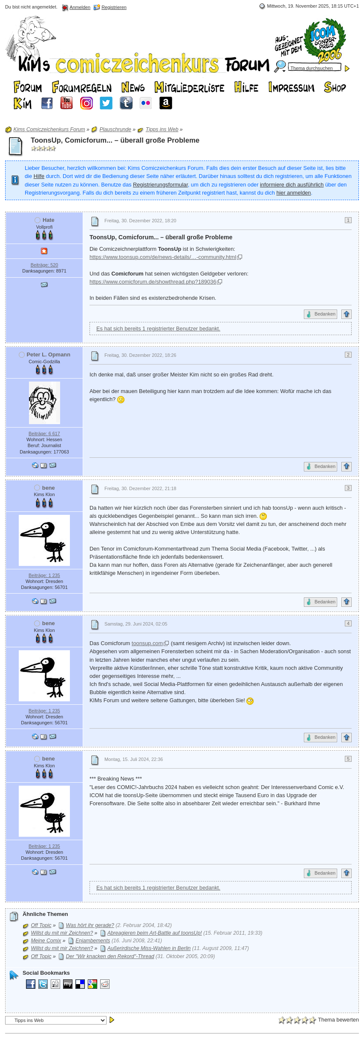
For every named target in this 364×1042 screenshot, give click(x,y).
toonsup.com (147, 643)
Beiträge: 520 (44, 264)
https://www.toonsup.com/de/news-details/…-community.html (163, 257)
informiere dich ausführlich (292, 184)
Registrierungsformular (160, 184)
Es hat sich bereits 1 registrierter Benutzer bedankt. (158, 328)
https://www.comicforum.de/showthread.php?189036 (153, 281)
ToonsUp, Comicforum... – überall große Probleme (115, 140)
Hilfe (39, 176)
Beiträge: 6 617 (44, 433)
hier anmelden (293, 192)
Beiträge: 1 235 (44, 575)
